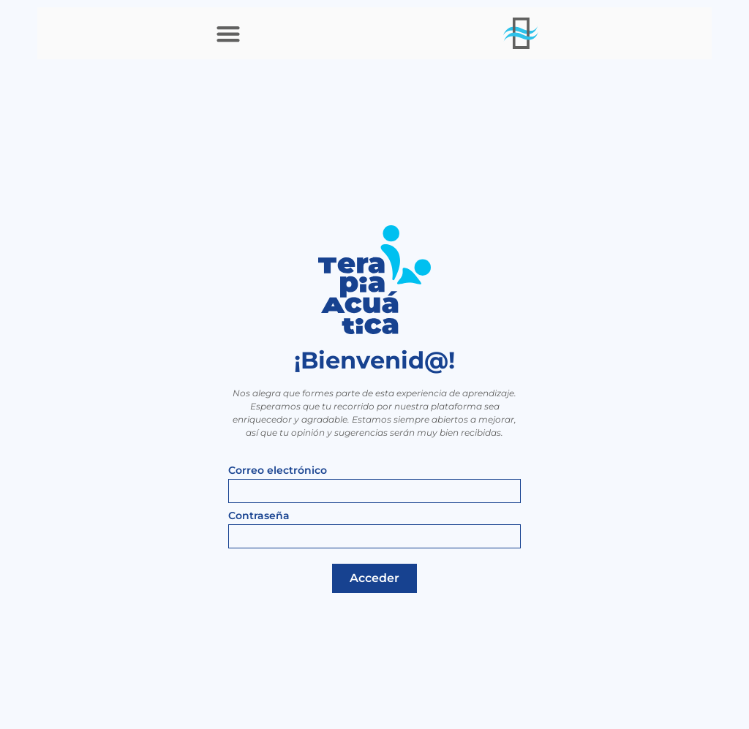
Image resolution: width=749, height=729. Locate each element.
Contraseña (259, 516)
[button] (227, 33)
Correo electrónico (277, 471)
